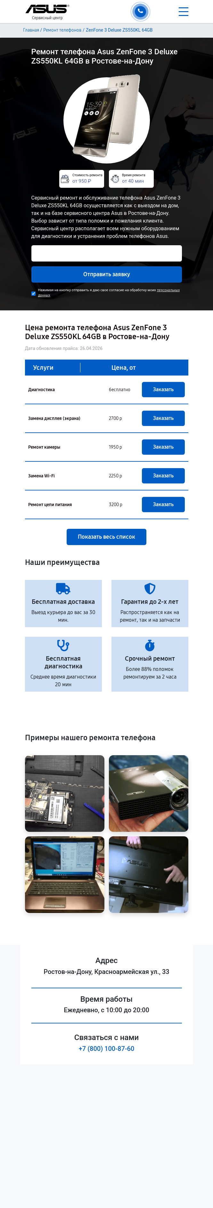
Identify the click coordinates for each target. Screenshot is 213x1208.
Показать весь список (106, 536)
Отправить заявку (106, 274)
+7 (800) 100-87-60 (107, 1048)
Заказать (163, 389)
